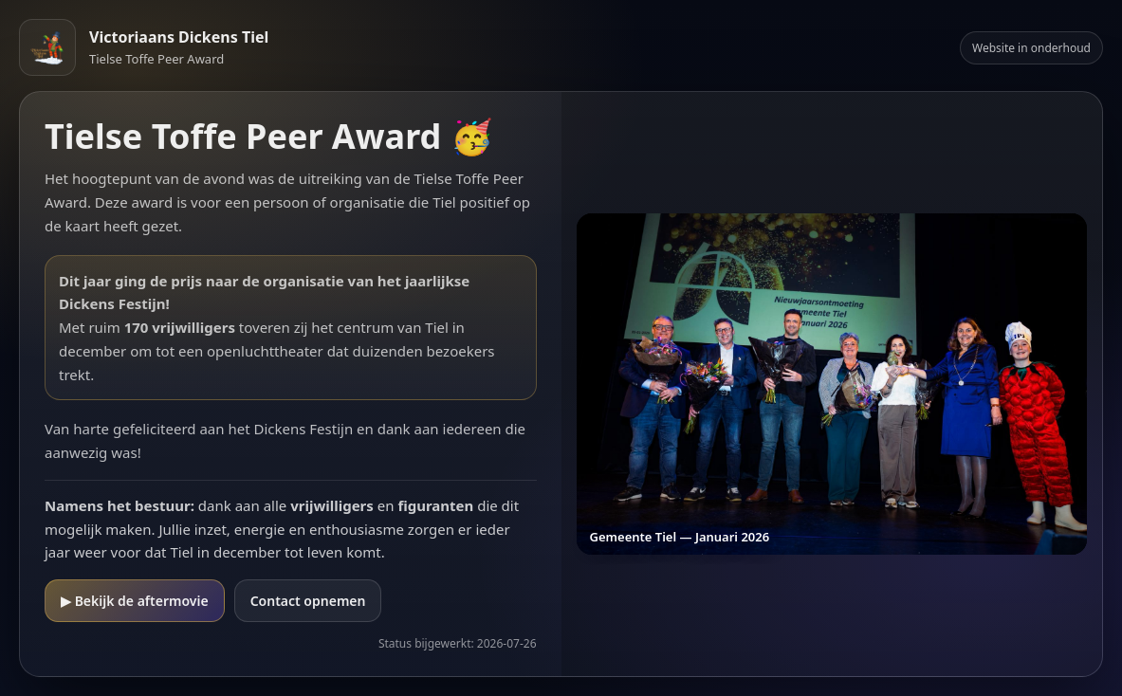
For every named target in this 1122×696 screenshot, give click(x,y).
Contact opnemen (308, 601)
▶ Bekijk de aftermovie (135, 601)
